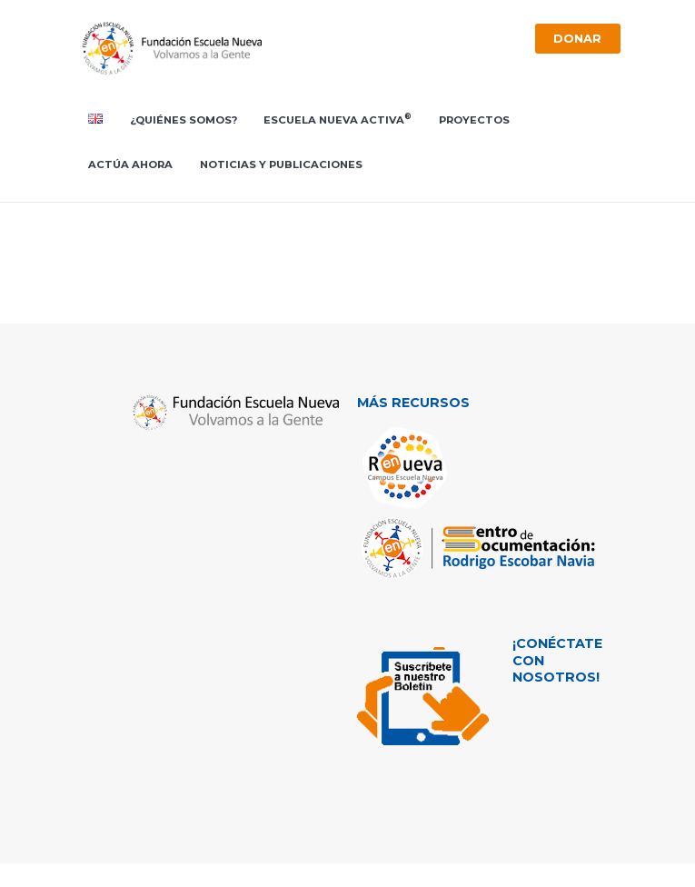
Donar (577, 38)
